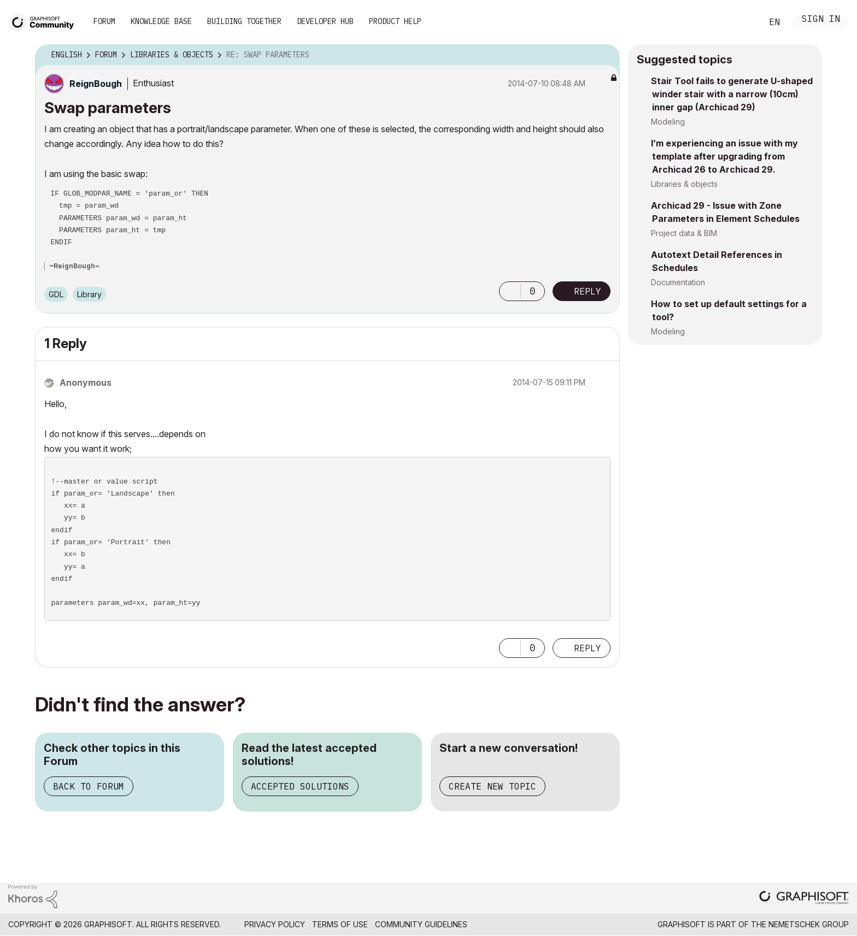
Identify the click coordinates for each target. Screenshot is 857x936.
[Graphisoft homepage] (804, 899)
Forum (104, 21)
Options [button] (604, 55)
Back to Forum (88, 786)
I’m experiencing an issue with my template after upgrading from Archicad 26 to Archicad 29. (724, 156)
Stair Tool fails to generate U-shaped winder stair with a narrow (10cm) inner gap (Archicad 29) (732, 94)
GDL (56, 294)
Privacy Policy (274, 924)
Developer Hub (325, 21)
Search (741, 22)
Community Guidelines (421, 924)
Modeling (668, 121)
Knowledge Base (161, 21)
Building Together (244, 21)
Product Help (395, 21)
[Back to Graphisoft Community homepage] (44, 21)
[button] (510, 291)
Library (89, 294)
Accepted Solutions (300, 786)
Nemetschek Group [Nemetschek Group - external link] (808, 924)
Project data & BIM (684, 233)
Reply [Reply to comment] (587, 648)
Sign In (821, 20)
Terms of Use (340, 924)
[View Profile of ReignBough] (95, 83)
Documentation (678, 282)
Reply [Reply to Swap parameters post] (587, 291)
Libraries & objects (684, 184)
